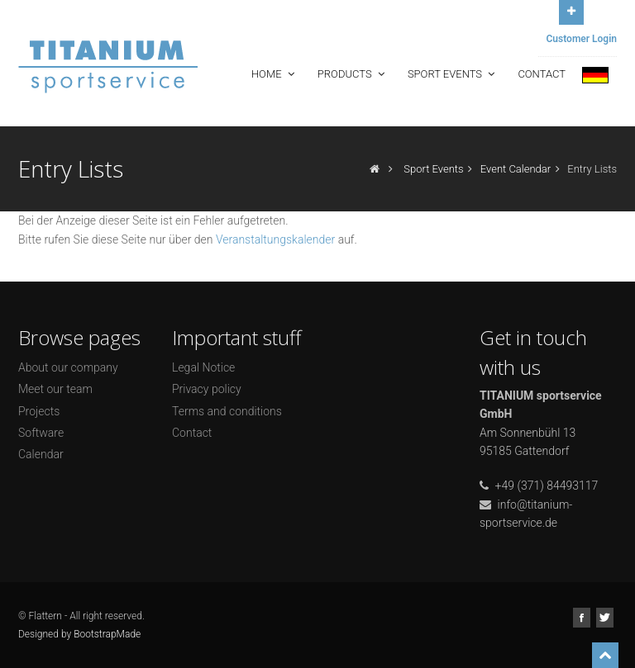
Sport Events (453, 74)
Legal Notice (203, 367)
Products (353, 74)
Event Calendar (515, 169)
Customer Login (582, 39)
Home (274, 74)
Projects (39, 411)
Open (571, 10)
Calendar (41, 454)
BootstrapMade (107, 634)
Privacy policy (206, 389)
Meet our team (55, 389)
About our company (68, 367)
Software (41, 432)
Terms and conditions (227, 411)
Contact (542, 74)
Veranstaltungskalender (275, 239)
